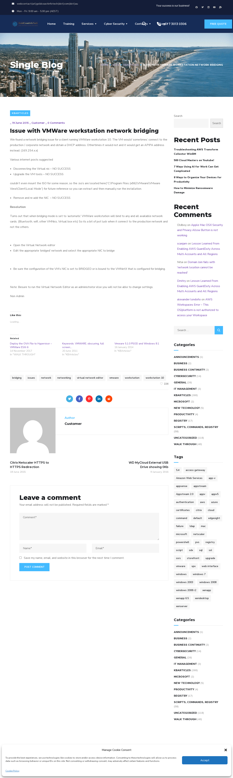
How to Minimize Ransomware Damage (193, 190)
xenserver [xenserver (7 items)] (181, 606)
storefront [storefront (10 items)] (193, 558)
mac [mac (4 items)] (203, 526)
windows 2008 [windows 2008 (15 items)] (207, 582)
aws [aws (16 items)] (202, 502)
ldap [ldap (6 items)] (192, 526)
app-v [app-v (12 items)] (212, 478)
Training (68, 24)
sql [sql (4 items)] (201, 550)
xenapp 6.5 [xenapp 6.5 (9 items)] (182, 598)
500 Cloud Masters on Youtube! (194, 160)
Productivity (184, 414)
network (46, 378)
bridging (16, 378)
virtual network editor (90, 378)
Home (51, 24)
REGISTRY (180, 420)
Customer (38, 123)
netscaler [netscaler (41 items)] (199, 534)
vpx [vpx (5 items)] (193, 566)
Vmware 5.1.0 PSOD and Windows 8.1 (136, 343)
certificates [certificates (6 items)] (183, 510)
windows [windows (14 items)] (181, 574)
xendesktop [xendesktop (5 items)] (202, 598)
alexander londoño (189, 299)
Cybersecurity (185, 376)
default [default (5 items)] (197, 518)
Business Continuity (189, 370)
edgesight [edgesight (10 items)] (214, 518)
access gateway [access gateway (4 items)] (195, 470)
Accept (204, 760)
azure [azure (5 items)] (214, 502)
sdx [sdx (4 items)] (191, 550)
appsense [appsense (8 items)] (181, 486)
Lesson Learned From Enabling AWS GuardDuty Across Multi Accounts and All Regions (198, 249)
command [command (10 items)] (181, 518)
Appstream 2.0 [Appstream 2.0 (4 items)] (184, 494)
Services (88, 24)
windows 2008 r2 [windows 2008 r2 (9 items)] (186, 590)
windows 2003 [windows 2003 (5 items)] (184, 582)
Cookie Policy (12, 770)
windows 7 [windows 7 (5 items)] (199, 574)
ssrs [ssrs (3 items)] (178, 558)
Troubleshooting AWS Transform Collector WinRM (196, 152)
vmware (114, 378)
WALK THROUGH (185, 444)
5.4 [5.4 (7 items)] (177, 470)
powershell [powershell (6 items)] (182, 542)
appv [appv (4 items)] (202, 494)
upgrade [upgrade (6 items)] (210, 558)
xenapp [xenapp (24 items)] (206, 590)
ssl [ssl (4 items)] (210, 550)
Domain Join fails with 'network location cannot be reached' (196, 267)
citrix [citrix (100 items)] (199, 510)
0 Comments (56, 123)
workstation (132, 378)
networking (64, 378)
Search (178, 116)
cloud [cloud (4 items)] (211, 510)
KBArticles (130, 65)
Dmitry (181, 281)
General (180, 382)
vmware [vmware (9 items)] (180, 566)
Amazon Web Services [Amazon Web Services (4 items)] (189, 478)
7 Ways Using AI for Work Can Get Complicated (196, 169)
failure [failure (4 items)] (179, 526)
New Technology (187, 408)
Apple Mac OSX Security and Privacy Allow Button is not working (200, 230)
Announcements (186, 357)
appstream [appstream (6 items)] (199, 486)
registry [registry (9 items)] (210, 542)
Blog (114, 65)
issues (31, 378)
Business (180, 363)
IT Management (185, 389)
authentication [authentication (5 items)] (185, 502)
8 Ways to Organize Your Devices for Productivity (198, 179)
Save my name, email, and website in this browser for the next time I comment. (74, 558)
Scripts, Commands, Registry (196, 427)
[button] (226, 750)
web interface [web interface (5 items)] (210, 566)
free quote (218, 24)
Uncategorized (185, 438)
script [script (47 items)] (179, 550)
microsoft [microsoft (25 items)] (181, 534)
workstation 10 (155, 378)
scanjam (182, 244)
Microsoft (182, 401)
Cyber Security (114, 24)
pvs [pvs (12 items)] (197, 542)
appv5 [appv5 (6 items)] (214, 494)
